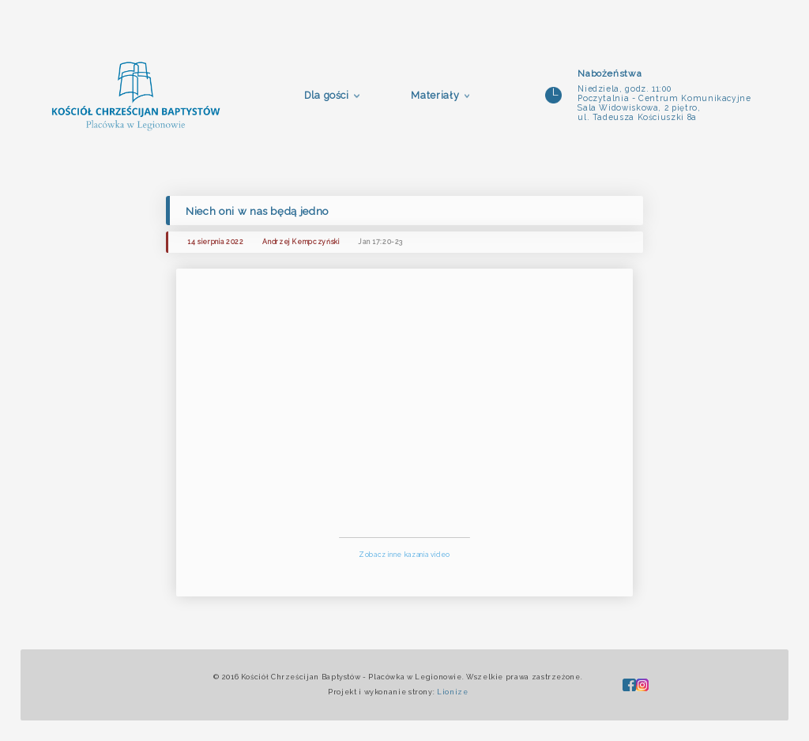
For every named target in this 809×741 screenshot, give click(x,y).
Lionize (452, 692)
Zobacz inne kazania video (404, 555)
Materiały (435, 95)
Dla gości (326, 95)
